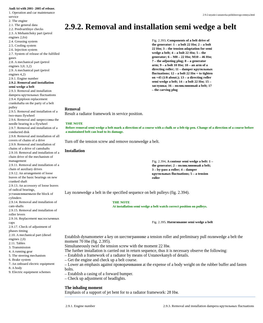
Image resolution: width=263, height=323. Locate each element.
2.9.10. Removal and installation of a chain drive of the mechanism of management (34, 157)
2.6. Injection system (23, 49)
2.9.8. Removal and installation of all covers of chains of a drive (34, 138)
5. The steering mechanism (27, 255)
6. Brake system (20, 259)
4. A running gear (21, 251)
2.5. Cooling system (22, 45)
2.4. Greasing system (23, 41)
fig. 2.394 (179, 192)
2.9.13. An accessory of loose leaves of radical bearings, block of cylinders (33, 192)
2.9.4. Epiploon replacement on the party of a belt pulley (31, 103)
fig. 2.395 (100, 241)
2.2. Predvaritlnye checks (26, 29)
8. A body (15, 268)
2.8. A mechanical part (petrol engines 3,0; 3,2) (29, 64)
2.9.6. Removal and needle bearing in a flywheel (34, 122)
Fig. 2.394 (159, 161)
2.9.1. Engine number (23, 78)
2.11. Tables (17, 243)
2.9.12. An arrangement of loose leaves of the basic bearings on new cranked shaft (33, 177)
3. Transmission (19, 247)
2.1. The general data (23, 25)
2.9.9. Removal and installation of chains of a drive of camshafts (32, 146)
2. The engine (18, 21)
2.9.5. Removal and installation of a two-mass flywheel (33, 113)
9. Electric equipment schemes (30, 272)
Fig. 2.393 (159, 40)
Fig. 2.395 (159, 222)
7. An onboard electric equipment (31, 264)
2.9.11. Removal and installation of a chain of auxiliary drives (34, 167)
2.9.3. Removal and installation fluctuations (32, 93)
